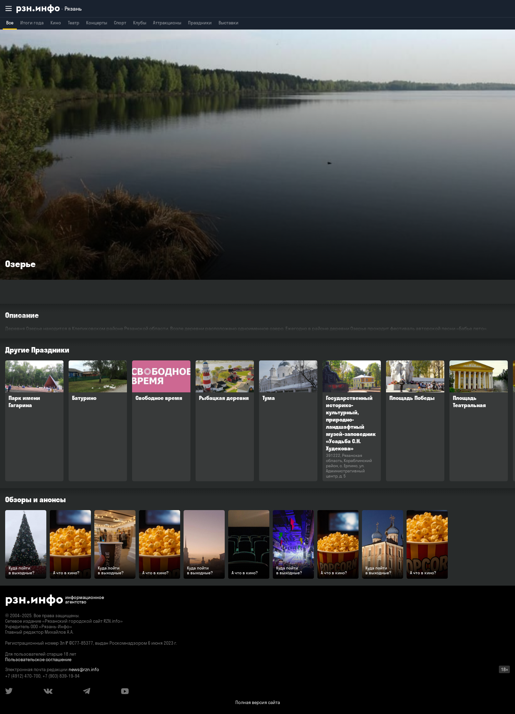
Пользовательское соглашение (38, 659)
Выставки (228, 22)
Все (9, 22)
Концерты (96, 22)
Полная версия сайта (257, 702)
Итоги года (32, 22)
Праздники (200, 22)
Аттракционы (167, 22)
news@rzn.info (84, 669)
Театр (73, 22)
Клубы (139, 22)
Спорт (120, 22)
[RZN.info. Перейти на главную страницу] (49, 8)
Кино (55, 22)
